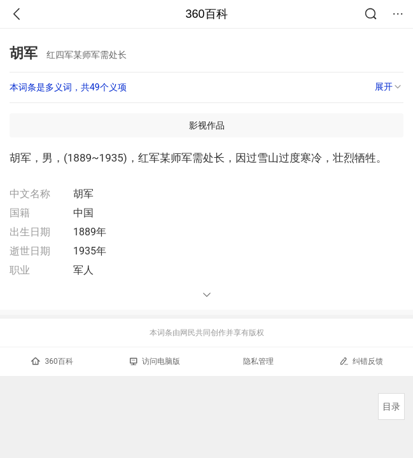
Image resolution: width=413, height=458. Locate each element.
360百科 (206, 14)
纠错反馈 (361, 361)
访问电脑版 (155, 361)
